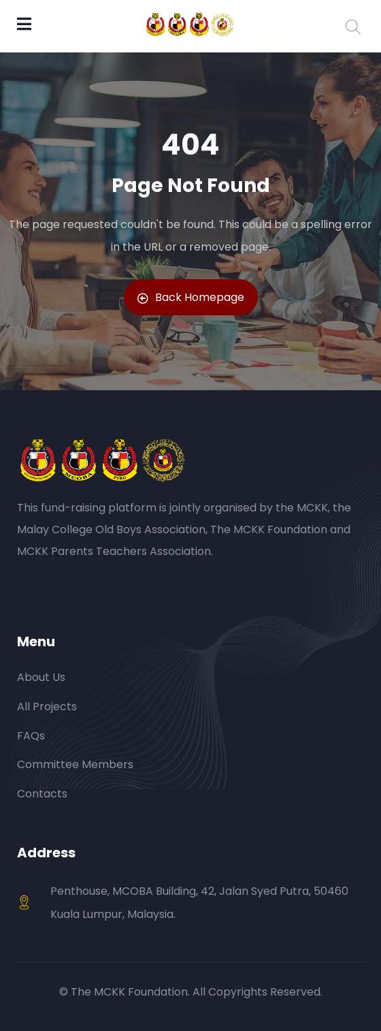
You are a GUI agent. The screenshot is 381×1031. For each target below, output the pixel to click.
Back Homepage (190, 297)
